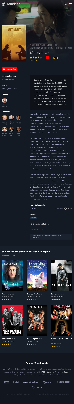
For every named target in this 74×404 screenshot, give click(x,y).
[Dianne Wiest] (11, 120)
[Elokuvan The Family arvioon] (12, 325)
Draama (33, 217)
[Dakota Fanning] (4, 120)
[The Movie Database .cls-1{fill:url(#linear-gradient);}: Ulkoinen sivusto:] (63, 382)
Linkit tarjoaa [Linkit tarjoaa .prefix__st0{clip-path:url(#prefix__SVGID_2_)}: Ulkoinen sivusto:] (38, 230)
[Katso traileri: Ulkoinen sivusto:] (9, 69)
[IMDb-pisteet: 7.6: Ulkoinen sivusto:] (57, 58)
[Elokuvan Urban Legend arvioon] (37, 325)
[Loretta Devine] (18, 120)
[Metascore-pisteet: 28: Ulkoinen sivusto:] (47, 58)
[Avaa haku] (65, 3)
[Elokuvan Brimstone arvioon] (61, 280)
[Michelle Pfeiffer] (4, 131)
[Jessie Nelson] (4, 103)
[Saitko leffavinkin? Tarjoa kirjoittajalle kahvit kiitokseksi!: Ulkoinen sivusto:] (51, 237)
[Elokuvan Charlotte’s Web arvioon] (37, 280)
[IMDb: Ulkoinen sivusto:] (6, 382)
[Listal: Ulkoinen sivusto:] (15, 382)
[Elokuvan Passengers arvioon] (12, 280)
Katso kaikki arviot (10, 256)
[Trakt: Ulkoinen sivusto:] (48, 382)
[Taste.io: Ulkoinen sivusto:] (37, 387)
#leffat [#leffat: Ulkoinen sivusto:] (64, 372)
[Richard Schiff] (11, 131)
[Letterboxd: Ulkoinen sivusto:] (31, 382)
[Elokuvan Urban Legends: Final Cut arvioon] (61, 326)
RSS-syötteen (47, 372)
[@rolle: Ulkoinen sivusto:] (68, 209)
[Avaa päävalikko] (70, 3)
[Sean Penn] (18, 131)
